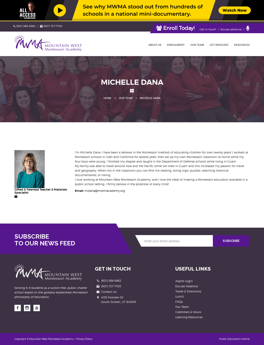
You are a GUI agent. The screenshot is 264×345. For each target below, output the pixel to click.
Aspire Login (184, 281)
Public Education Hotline (234, 338)
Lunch (179, 296)
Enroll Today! (175, 28)
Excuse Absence (186, 286)
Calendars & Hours (188, 312)
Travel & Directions (188, 291)
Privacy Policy (84, 338)
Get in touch (208, 29)
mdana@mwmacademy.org (105, 190)
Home (107, 98)
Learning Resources (189, 317)
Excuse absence (231, 29)
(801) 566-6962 (24, 26)
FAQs (179, 301)
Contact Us (109, 291)
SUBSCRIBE (231, 241)
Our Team (125, 98)
